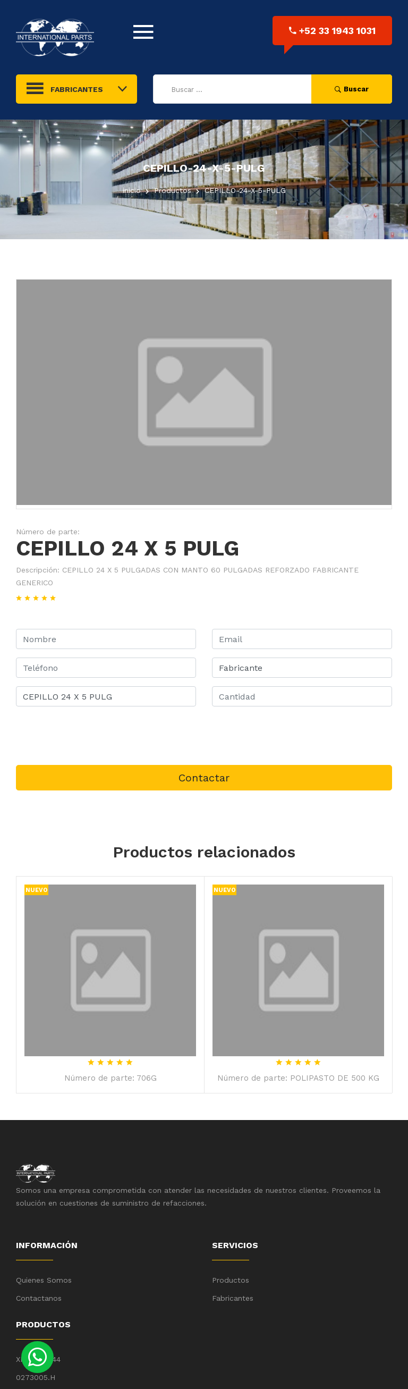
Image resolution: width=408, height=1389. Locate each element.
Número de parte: (48, 531)
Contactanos (39, 1298)
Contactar (204, 777)
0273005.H (35, 1377)
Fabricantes (232, 1298)
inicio (132, 190)
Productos (230, 1280)
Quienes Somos (44, 1280)
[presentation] (96, 735)
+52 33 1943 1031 (332, 30)
